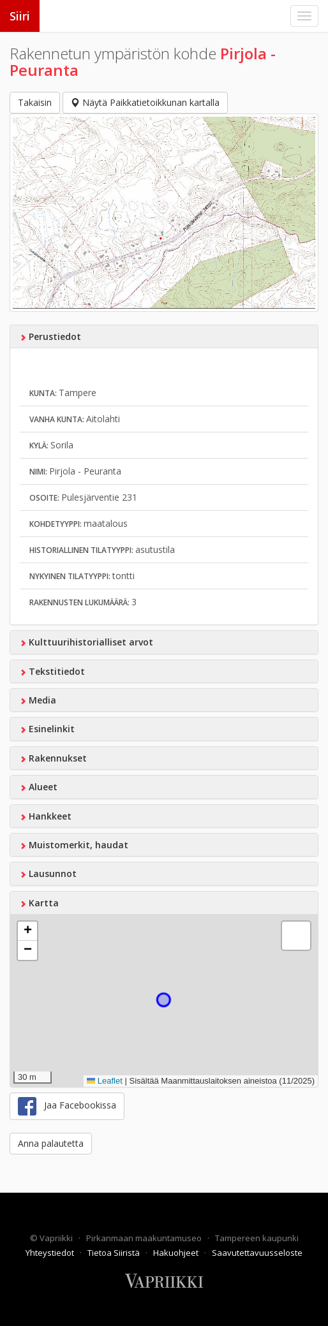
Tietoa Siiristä (114, 1252)
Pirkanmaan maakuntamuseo (145, 1238)
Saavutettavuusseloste (257, 1252)
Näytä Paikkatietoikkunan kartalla (145, 102)
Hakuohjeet (176, 1252)
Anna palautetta (51, 1143)
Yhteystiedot (51, 1252)
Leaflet (105, 1081)
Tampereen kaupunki (257, 1238)
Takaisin (35, 102)
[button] (27, 931)
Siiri (20, 16)
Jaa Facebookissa (67, 1106)
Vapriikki (57, 1238)
